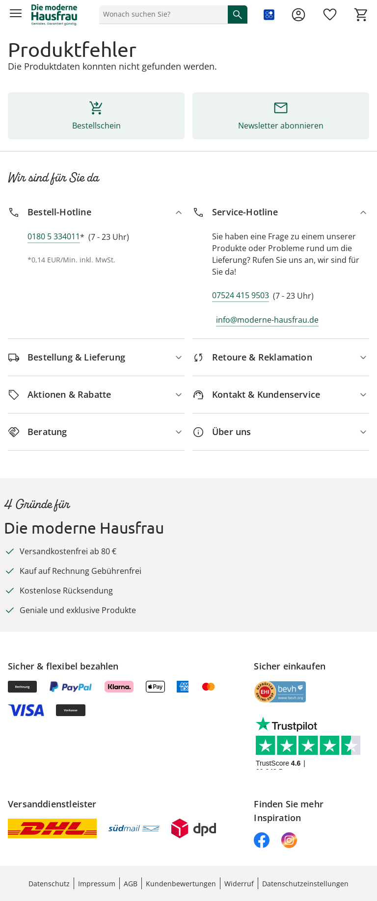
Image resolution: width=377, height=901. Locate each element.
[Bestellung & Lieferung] (96, 357)
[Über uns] (280, 431)
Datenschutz (49, 883)
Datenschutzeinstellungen (305, 883)
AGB (130, 883)
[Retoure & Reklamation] (280, 357)
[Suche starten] (237, 14)
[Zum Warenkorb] (361, 15)
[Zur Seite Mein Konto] (298, 15)
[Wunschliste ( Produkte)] (330, 15)
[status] (161, 14)
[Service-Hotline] (280, 212)
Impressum (96, 883)
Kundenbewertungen (181, 883)
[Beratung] (96, 431)
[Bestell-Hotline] (96, 212)
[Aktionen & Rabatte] (96, 394)
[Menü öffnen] (16, 14)
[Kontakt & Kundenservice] (280, 394)
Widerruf (239, 883)
